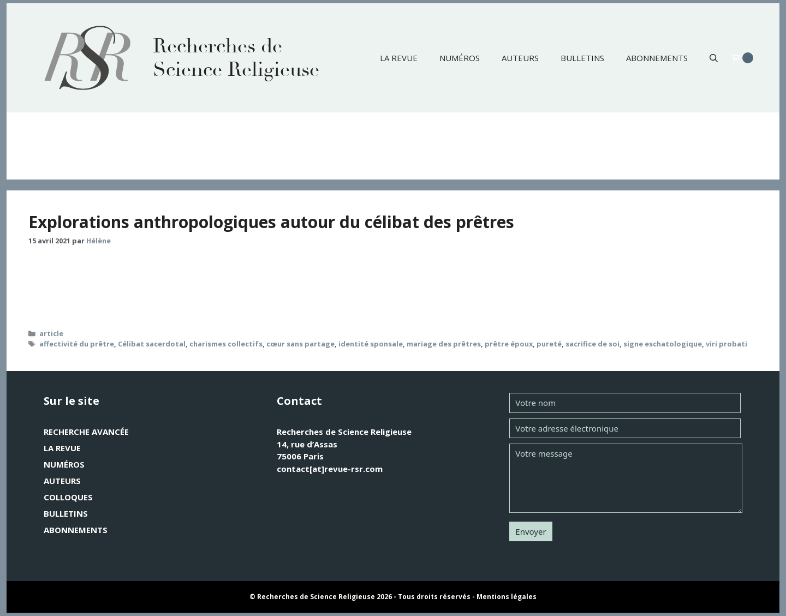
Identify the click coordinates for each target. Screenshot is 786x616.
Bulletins (582, 57)
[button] (714, 58)
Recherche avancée (86, 431)
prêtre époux (509, 344)
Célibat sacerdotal (152, 344)
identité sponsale (370, 344)
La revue (399, 57)
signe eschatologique (662, 344)
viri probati (726, 344)
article (51, 333)
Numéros (459, 57)
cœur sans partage (300, 344)
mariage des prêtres (444, 344)
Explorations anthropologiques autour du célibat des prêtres (271, 222)
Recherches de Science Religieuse (236, 57)
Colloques (68, 497)
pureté (549, 344)
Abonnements (657, 57)
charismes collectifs (226, 344)
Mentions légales (507, 596)
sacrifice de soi (592, 344)
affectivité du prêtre (76, 344)
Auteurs (520, 57)
